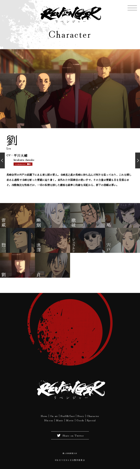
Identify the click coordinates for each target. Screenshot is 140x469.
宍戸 (108, 248)
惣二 (3, 248)
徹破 (73, 223)
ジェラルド (73, 245)
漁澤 (38, 248)
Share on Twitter (70, 436)
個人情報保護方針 (70, 454)
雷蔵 (3, 223)
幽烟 (38, 223)
